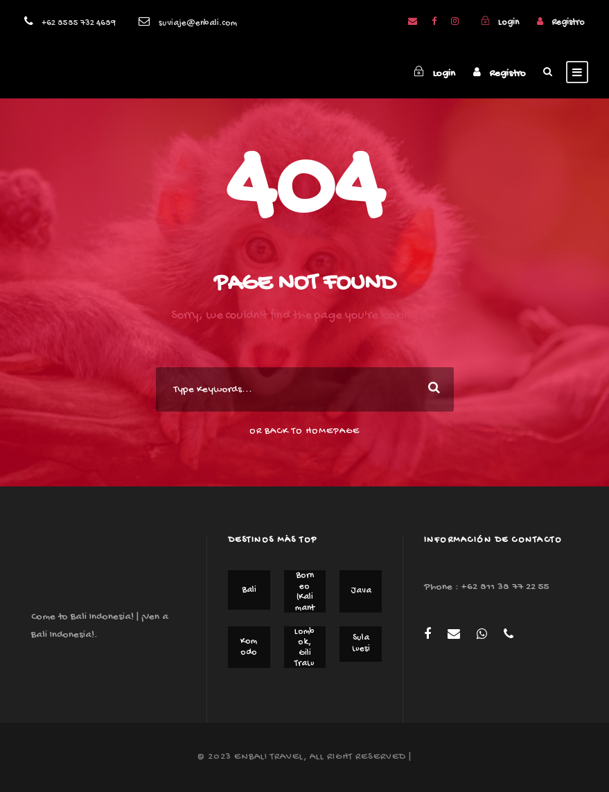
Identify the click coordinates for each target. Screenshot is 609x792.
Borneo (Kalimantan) (305, 597)
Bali (249, 590)
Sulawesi (361, 643)
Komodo (248, 647)
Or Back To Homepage (304, 431)
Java (361, 591)
